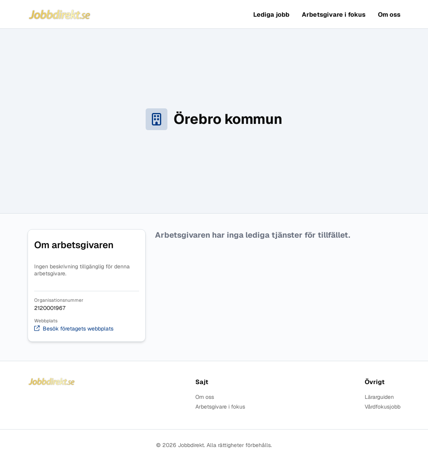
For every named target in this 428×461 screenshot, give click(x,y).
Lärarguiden (379, 397)
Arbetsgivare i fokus (333, 14)
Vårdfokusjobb (382, 407)
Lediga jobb (271, 14)
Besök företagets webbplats (73, 328)
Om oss (389, 14)
